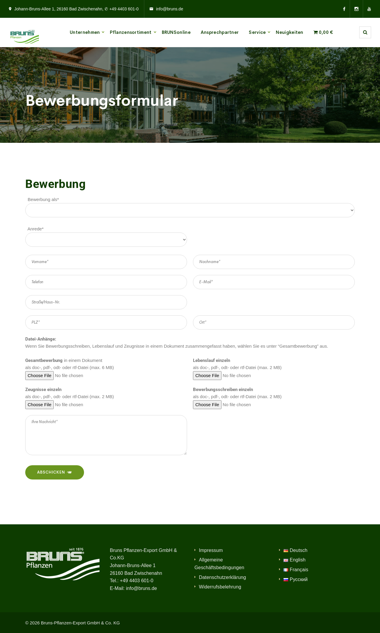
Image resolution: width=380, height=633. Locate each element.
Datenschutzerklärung (222, 577)
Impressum (211, 550)
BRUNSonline (176, 32)
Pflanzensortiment (130, 32)
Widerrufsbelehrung (220, 586)
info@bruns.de (169, 9)
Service (257, 32)
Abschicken (54, 472)
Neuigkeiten (289, 32)
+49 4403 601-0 (136, 580)
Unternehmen (85, 32)
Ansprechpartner (220, 32)
